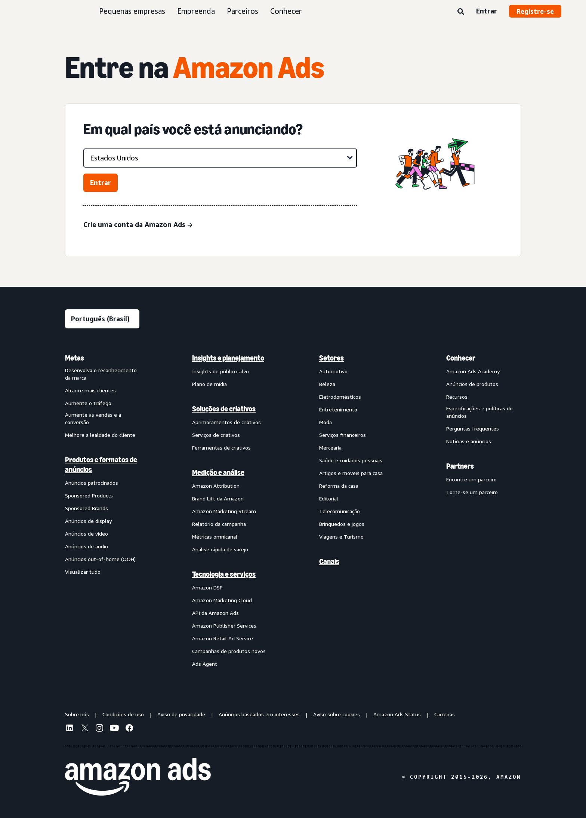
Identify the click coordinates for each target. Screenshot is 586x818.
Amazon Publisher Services (224, 625)
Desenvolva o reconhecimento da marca (101, 374)
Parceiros (242, 11)
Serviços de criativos (216, 435)
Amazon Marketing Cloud (222, 600)
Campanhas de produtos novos (229, 651)
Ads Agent (204, 664)
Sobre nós (77, 714)
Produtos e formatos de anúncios (101, 464)
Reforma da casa (338, 485)
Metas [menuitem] (74, 357)
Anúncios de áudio (86, 546)
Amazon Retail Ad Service (222, 638)
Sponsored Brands (86, 508)
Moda (325, 422)
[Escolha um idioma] (102, 318)
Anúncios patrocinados (91, 483)
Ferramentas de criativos (221, 447)
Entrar (486, 11)
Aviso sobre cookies (336, 714)
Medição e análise (218, 472)
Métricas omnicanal (214, 536)
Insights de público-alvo (220, 371)
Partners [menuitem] (460, 466)
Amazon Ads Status (397, 714)
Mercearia (330, 447)
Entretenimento (338, 409)
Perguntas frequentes (472, 428)
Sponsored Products (89, 495)
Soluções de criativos (224, 408)
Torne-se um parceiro (472, 492)
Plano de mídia (209, 384)
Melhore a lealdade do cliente (100, 435)
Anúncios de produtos (472, 384)
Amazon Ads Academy (473, 371)
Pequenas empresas (132, 11)
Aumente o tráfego (88, 403)
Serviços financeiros (342, 435)
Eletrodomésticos (340, 396)
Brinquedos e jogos (341, 524)
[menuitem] (102, 510)
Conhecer (286, 11)
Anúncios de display (88, 521)
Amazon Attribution (216, 485)
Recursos (457, 396)
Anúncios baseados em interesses (259, 714)
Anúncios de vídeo (86, 533)
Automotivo (333, 371)
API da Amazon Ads (215, 613)
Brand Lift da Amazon (218, 498)
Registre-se (535, 11)
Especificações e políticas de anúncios (479, 412)
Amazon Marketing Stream (224, 511)
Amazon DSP (207, 587)
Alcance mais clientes (90, 390)
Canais (329, 561)
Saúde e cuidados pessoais (350, 460)
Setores (331, 357)
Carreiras (444, 714)
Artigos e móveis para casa (351, 473)
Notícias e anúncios (468, 441)
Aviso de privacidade (181, 714)
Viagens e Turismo (341, 536)
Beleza (327, 384)
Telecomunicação (339, 511)
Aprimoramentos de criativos (226, 422)
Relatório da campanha (219, 524)
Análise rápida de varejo (220, 549)
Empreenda (196, 11)
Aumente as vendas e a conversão (93, 418)
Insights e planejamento (228, 357)
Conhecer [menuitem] (460, 357)
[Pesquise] (460, 12)
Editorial (328, 498)
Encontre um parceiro (471, 479)
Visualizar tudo (83, 572)
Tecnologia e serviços (224, 574)
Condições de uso (123, 714)
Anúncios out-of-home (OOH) (100, 559)
